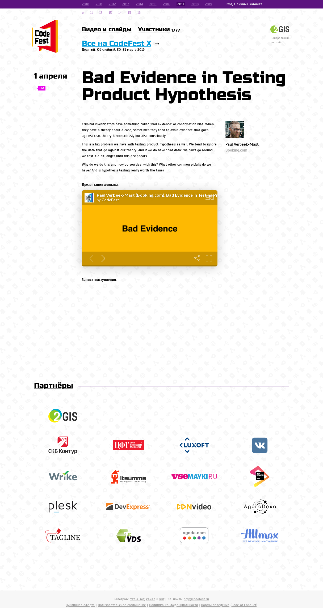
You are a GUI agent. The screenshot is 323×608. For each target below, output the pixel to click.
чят (161, 599)
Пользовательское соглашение (122, 605)
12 (100, 13)
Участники (159, 29)
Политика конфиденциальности (173, 605)
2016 (166, 4)
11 (91, 13)
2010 (85, 4)
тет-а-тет (137, 599)
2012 (112, 4)
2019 (208, 4)
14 (119, 13)
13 (110, 13)
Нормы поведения (215, 605)
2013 (125, 4)
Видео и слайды (107, 29)
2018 (195, 4)
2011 (99, 4)
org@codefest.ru (196, 599)
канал (150, 599)
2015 (153, 4)
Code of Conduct (244, 605)
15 (129, 13)
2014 (139, 4)
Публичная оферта (80, 605)
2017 (180, 4)
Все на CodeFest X (116, 43)
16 (139, 13)
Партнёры (53, 385)
